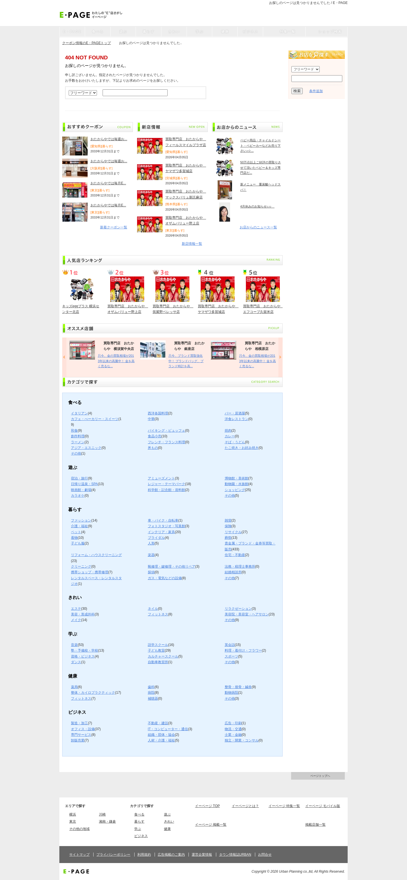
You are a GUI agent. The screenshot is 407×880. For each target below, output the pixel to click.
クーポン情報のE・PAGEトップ (86, 43)
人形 (151, 543)
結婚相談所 (233, 572)
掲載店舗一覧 (315, 825)
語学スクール (158, 645)
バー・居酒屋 (235, 413)
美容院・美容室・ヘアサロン (247, 614)
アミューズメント (161, 478)
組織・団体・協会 (161, 735)
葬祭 (228, 538)
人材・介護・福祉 (161, 740)
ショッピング (235, 490)
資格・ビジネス (83, 656)
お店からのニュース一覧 (258, 227)
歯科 (151, 687)
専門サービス (81, 735)
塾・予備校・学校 (84, 650)
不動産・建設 (158, 723)
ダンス (76, 662)
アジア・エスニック (86, 448)
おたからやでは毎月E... (108, 183)
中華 (151, 419)
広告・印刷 (233, 723)
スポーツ (231, 656)
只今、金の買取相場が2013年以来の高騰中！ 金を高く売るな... (116, 361)
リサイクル (233, 532)
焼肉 (228, 431)
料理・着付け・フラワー (243, 650)
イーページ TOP (207, 806)
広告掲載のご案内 (171, 855)
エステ (76, 609)
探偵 (151, 572)
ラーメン (78, 442)
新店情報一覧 (192, 244)
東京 (72, 821)
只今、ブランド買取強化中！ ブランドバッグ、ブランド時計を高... (186, 361)
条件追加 (316, 91)
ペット (76, 532)
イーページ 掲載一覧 (210, 825)
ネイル (153, 609)
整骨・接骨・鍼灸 (238, 687)
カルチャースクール (163, 656)
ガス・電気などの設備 (165, 578)
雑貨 (228, 520)
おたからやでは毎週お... (108, 139)
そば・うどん (235, 442)
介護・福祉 (79, 526)
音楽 (74, 645)
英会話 (230, 645)
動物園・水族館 (236, 484)
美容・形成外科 (83, 614)
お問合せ (265, 855)
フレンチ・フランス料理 (166, 442)
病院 (151, 693)
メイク (76, 620)
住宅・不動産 (235, 555)
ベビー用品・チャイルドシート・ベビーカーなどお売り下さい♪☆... (260, 145)
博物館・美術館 (236, 478)
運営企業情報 (202, 855)
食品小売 (154, 436)
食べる (139, 814)
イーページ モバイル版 (322, 806)
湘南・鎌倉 (107, 821)
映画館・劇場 (81, 490)
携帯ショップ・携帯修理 (89, 572)
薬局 (74, 687)
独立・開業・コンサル (242, 740)
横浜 (72, 814)
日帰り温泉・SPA (84, 484)
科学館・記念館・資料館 (166, 490)
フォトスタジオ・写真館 (166, 526)
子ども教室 (156, 650)
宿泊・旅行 (79, 478)
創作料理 (78, 436)
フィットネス (158, 614)
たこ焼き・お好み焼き (242, 448)
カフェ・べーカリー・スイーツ (94, 419)
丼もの (153, 448)
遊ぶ (167, 814)
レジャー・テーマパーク (166, 484)
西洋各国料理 (158, 413)
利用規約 (144, 855)
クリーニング (81, 566)
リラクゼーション (238, 609)
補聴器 (153, 698)
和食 (74, 431)
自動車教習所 (158, 662)
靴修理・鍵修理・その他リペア (171, 566)
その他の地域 (79, 829)
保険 (228, 526)
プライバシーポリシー (113, 855)
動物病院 (231, 693)
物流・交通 (233, 729)
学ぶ (137, 829)
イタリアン (79, 413)
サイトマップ (79, 855)
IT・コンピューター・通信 (168, 729)
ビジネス (141, 836)
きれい (169, 821)
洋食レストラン (236, 419)
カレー (230, 436)
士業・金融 (233, 735)
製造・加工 (79, 723)
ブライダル (156, 538)
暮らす (139, 821)
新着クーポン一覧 (113, 227)
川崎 (102, 814)
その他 (76, 453)
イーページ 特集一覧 (284, 806)
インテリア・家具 (161, 532)
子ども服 (78, 543)
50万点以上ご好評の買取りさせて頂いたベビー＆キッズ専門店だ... (260, 167)
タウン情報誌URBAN (235, 855)
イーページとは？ (245, 806)
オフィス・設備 (83, 729)
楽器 (151, 555)
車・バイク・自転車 (163, 520)
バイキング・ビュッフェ (166, 431)
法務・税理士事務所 (240, 566)
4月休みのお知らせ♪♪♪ (257, 206)
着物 (74, 538)
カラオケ (78, 496)
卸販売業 (78, 740)
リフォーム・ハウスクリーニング (96, 555)
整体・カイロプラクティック (93, 693)
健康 (167, 829)
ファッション (81, 520)
